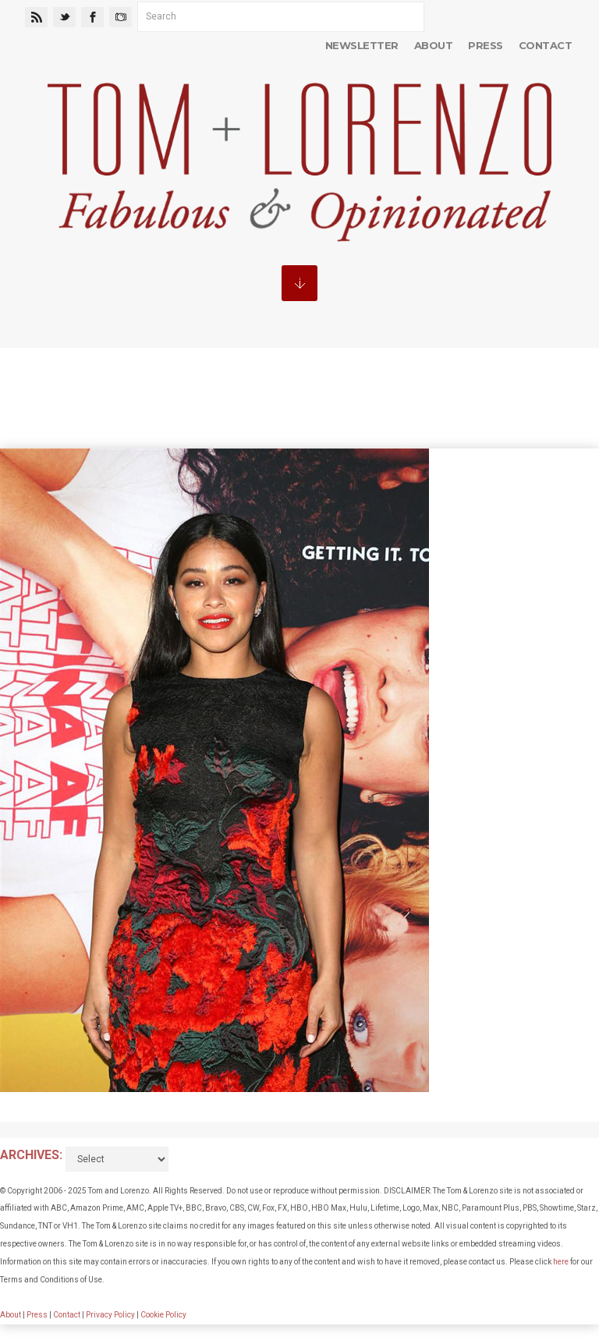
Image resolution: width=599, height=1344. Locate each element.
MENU (299, 283)
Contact (545, 45)
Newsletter (362, 45)
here (561, 1261)
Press (485, 45)
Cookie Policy (163, 1314)
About (433, 45)
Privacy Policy (110, 1314)
